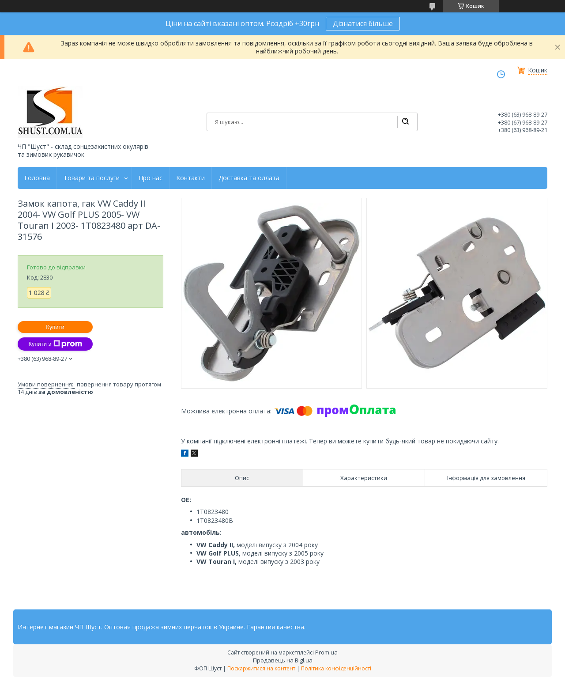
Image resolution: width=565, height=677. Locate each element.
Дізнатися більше (363, 23)
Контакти (190, 178)
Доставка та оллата (248, 178)
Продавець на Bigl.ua (283, 660)
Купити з (55, 344)
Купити (55, 327)
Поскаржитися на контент (261, 668)
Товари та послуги (92, 178)
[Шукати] (405, 122)
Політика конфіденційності (336, 668)
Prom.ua (326, 652)
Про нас (150, 178)
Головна (37, 178)
